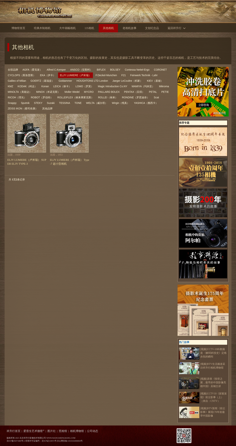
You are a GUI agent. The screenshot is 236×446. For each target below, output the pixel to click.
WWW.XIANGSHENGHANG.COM (60, 438)
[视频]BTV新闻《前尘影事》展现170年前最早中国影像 (202, 412)
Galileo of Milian (17, 80)
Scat (156, 97)
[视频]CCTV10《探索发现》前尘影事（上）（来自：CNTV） (203, 397)
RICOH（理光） (17, 97)
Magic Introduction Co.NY (112, 86)
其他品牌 (47, 108)
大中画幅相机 (67, 28)
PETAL (153, 91)
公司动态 (92, 431)
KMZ (10, 86)
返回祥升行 (177, 28)
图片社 (51, 431)
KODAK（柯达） (27, 86)
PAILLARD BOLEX (109, 91)
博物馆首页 (18, 28)
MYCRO (88, 91)
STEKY (38, 102)
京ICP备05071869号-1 (16, 441)
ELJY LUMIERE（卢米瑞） (75, 75)
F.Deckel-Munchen (106, 75)
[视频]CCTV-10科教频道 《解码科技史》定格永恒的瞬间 (203, 353)
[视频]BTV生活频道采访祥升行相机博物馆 (202, 366)
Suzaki (51, 102)
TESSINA (64, 102)
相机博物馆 (77, 431)
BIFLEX (101, 69)
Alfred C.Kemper (56, 69)
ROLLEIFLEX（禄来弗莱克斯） (75, 97)
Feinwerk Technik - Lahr (143, 75)
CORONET (160, 69)
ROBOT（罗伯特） (42, 97)
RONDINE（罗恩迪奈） (136, 97)
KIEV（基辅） (155, 80)
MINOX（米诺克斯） (48, 91)
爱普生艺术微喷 (33, 431)
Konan (45, 86)
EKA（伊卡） (47, 75)
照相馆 (63, 431)
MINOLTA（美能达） (20, 91)
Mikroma (164, 86)
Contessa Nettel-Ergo (137, 69)
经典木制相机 (42, 28)
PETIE (165, 91)
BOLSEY (115, 69)
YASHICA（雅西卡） (146, 102)
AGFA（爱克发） (32, 69)
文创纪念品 (152, 28)
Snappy (12, 102)
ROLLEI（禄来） (108, 97)
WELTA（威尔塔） (96, 102)
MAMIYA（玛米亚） (143, 86)
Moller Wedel (72, 91)
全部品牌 (13, 69)
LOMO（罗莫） (84, 86)
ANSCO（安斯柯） (81, 69)
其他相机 (23, 47)
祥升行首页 (13, 431)
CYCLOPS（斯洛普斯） (22, 75)
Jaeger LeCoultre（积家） (127, 80)
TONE (78, 102)
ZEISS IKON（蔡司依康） (23, 108)
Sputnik (25, 102)
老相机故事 (129, 28)
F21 (123, 75)
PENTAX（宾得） (134, 91)
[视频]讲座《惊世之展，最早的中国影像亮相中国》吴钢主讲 (202, 382)
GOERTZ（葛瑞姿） (42, 80)
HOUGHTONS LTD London (92, 80)
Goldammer (65, 80)
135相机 (89, 28)
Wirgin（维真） (121, 102)
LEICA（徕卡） (62, 86)
